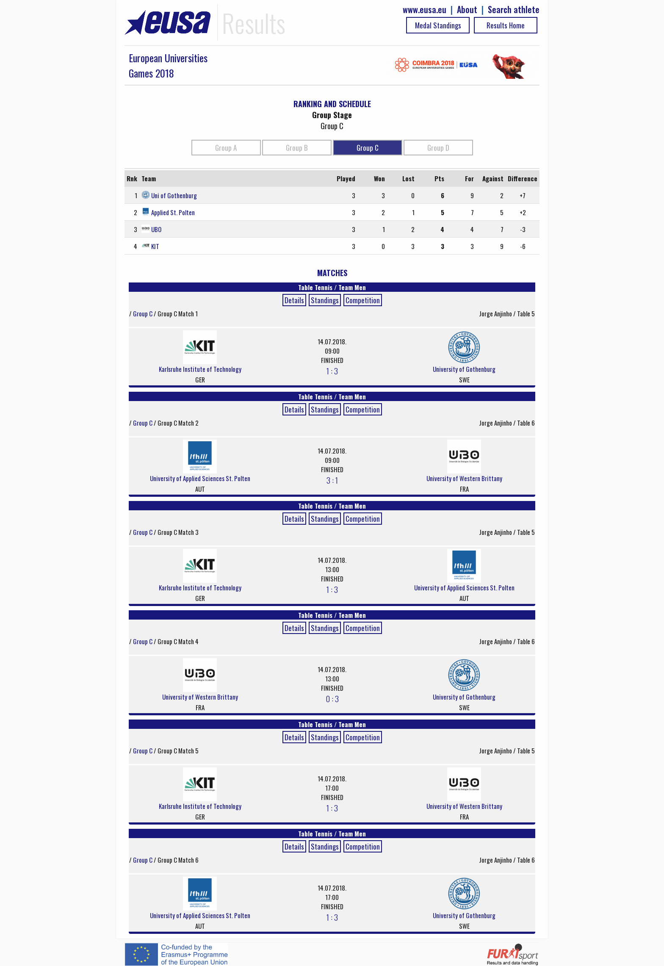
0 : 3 (332, 698)
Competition (363, 300)
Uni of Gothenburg (174, 195)
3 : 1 (332, 480)
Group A (226, 147)
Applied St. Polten (173, 212)
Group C (368, 147)
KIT (155, 246)
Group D (438, 147)
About (467, 9)
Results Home (506, 25)
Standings (325, 300)
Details (294, 300)
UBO (156, 229)
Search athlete (514, 9)
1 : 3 (332, 370)
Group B (297, 147)
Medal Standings (438, 25)
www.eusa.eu (424, 9)
